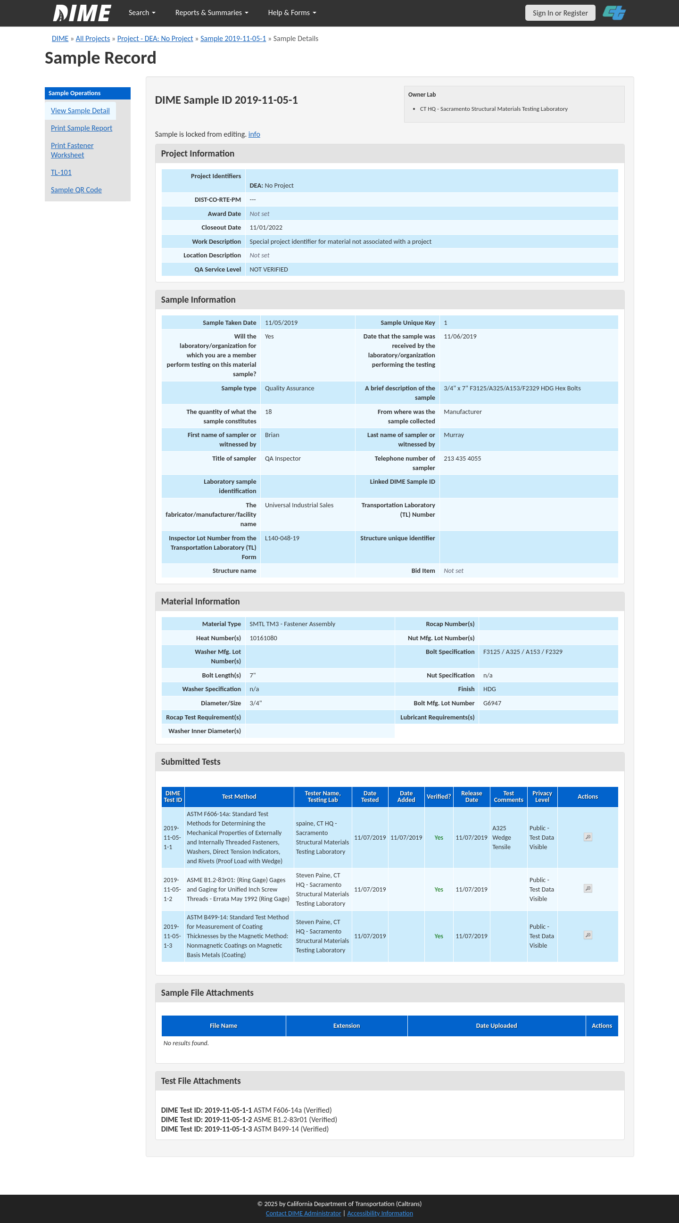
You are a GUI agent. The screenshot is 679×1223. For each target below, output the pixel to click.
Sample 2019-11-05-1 (233, 38)
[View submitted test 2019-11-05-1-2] (588, 890)
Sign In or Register (560, 12)
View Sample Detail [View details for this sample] (80, 110)
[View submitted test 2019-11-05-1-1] (588, 839)
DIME (60, 38)
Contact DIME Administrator (303, 1213)
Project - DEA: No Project (155, 38)
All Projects (93, 38)
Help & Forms (292, 12)
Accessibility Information (380, 1213)
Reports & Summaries (211, 12)
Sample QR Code (76, 189)
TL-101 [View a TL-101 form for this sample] (61, 172)
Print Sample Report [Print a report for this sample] (81, 128)
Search (142, 12)
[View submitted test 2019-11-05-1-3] (588, 937)
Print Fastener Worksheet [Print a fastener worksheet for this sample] (72, 150)
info (254, 134)
